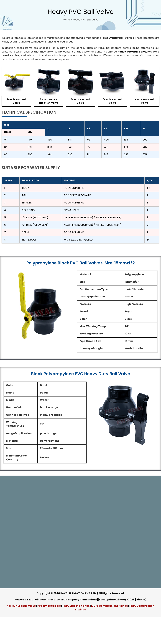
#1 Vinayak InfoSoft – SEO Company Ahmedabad (64, 599)
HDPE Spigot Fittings (75, 606)
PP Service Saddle (49, 606)
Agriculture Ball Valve (21, 606)
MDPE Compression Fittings (109, 606)
